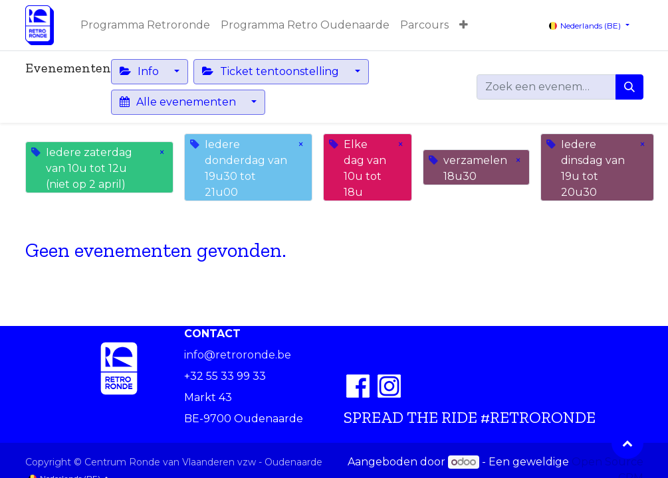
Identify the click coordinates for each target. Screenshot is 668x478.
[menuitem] (145, 25)
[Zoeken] (629, 87)
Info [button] (141, 71)
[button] (463, 25)
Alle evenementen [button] (179, 102)
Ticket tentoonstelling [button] (272, 71)
